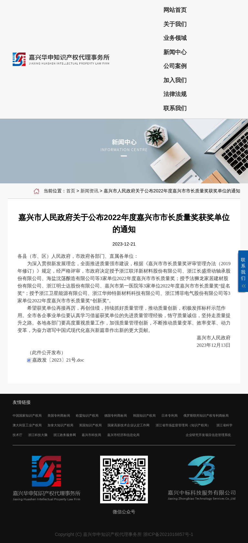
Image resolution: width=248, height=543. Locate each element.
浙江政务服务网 (64, 435)
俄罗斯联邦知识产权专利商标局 (206, 415)
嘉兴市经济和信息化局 (123, 435)
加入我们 (175, 80)
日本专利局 (169, 415)
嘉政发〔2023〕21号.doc (55, 360)
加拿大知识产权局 (60, 425)
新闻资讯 (89, 190)
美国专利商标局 (58, 415)
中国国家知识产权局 (27, 415)
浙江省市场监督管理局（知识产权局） (183, 425)
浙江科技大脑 (37, 435)
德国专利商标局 (115, 415)
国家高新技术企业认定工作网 (129, 425)
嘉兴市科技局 (91, 435)
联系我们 (175, 108)
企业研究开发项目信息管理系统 (208, 435)
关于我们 (175, 24)
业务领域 (175, 38)
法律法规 (175, 94)
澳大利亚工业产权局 (27, 425)
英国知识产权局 (90, 425)
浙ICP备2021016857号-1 (168, 534)
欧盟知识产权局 (87, 415)
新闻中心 (175, 52)
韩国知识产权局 (144, 415)
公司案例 (175, 66)
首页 (70, 190)
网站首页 (175, 10)
